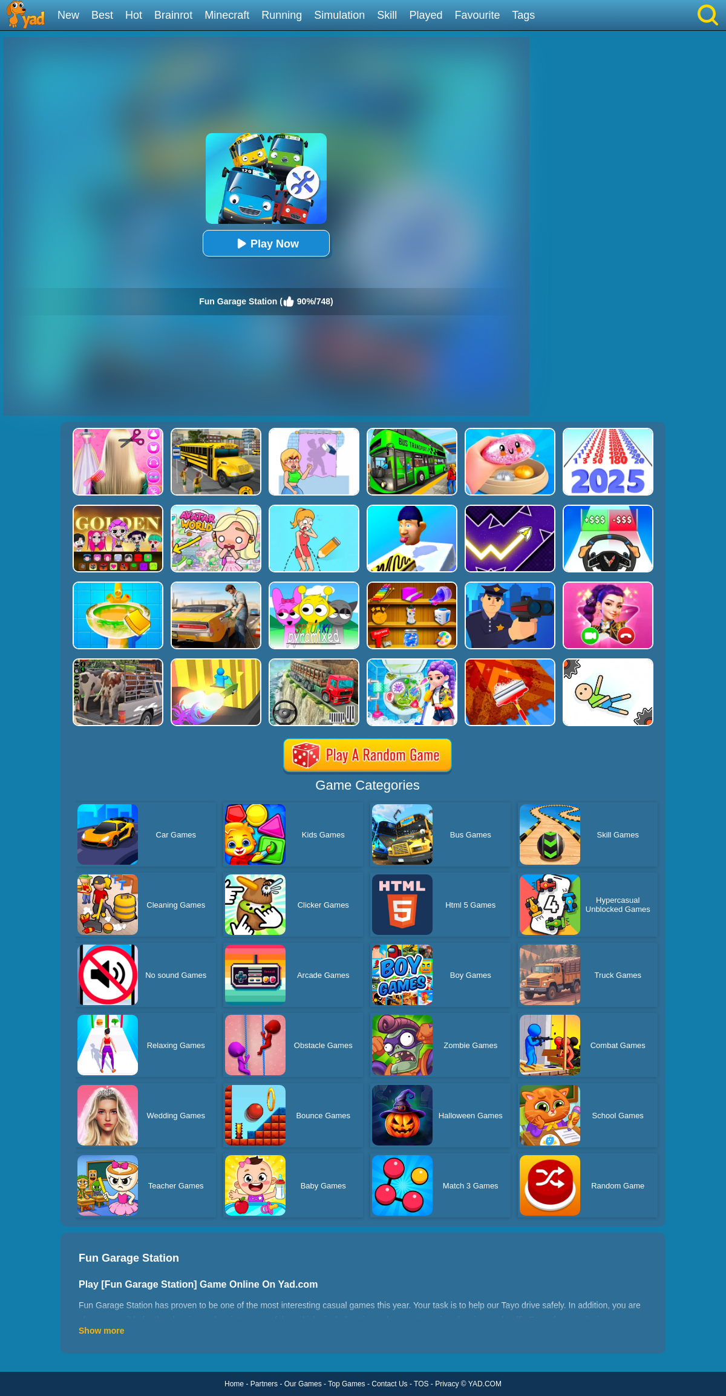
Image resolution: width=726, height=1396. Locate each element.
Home (234, 1384)
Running (281, 15)
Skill (387, 15)
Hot (133, 15)
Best (102, 15)
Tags (523, 15)
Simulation (339, 15)
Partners (264, 1384)
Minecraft (226, 15)
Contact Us (389, 1384)
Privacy (447, 1384)
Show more (101, 1330)
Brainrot (173, 15)
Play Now (266, 243)
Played (425, 15)
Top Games (346, 1384)
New (68, 15)
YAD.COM (485, 1384)
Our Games (303, 1384)
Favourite (477, 15)
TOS (421, 1384)
